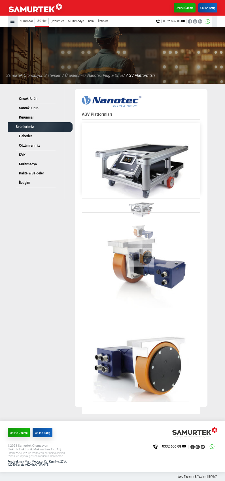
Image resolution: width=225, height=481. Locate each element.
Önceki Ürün (28, 99)
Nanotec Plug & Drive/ (106, 75)
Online (185, 8)
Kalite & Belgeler (31, 173)
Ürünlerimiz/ (75, 75)
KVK (91, 21)
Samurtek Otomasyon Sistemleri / (35, 75)
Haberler (25, 136)
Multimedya (76, 21)
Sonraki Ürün (29, 108)
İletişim (103, 21)
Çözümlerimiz (29, 145)
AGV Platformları (140, 75)
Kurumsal (26, 21)
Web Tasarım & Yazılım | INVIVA (197, 476)
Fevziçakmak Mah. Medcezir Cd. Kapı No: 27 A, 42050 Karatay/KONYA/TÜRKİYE (37, 463)
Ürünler (42, 21)
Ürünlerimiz (25, 127)
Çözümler (57, 21)
